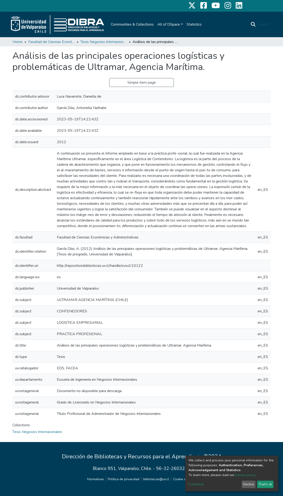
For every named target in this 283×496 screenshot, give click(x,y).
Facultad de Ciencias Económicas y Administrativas (51, 41)
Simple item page (141, 82)
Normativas (95, 479)
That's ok (265, 484)
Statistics (194, 24)
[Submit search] (253, 24)
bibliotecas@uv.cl (156, 479)
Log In (262, 24)
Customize (196, 484)
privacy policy (245, 475)
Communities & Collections (132, 24)
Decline (248, 484)
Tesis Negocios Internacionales (103, 41)
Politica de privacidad (123, 479)
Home (18, 41)
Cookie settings (184, 479)
